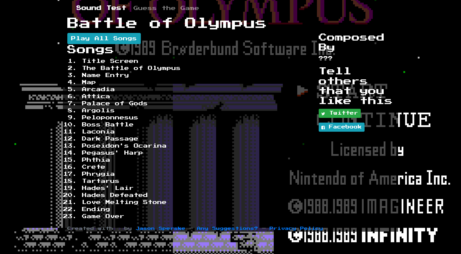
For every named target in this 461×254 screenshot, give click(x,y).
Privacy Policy (296, 228)
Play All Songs (104, 38)
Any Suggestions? (227, 228)
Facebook (341, 127)
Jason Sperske (161, 228)
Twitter (339, 113)
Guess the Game (166, 8)
